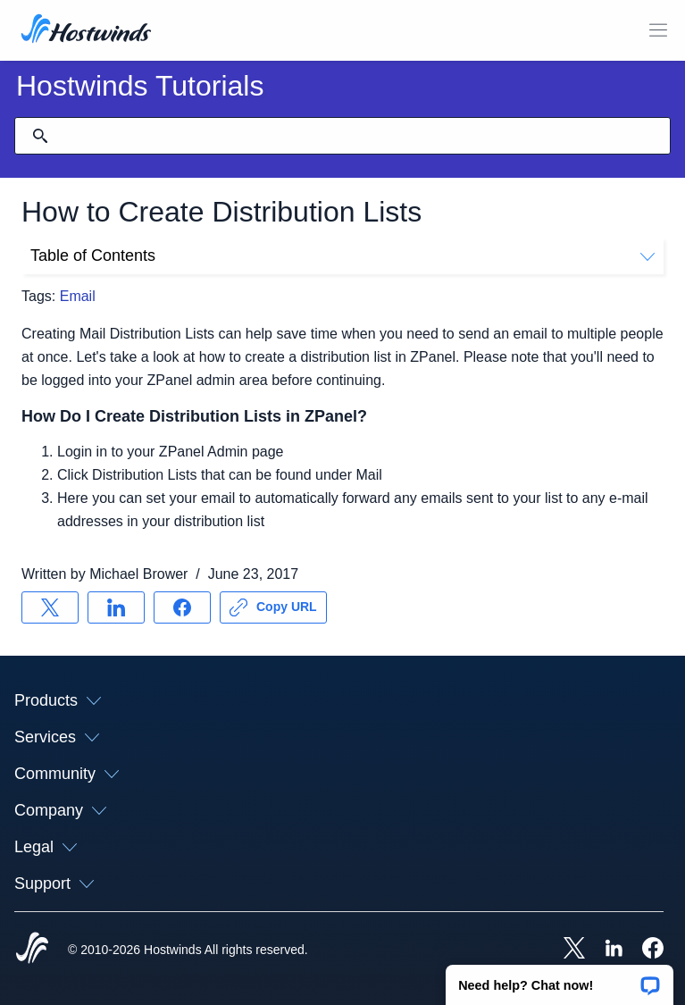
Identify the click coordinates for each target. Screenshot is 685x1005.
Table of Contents (342, 255)
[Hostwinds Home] (32, 949)
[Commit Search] (40, 136)
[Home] (86, 30)
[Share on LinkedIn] (116, 607)
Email (78, 296)
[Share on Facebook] (182, 607)
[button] (559, 979)
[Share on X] (50, 607)
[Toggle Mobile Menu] (658, 30)
